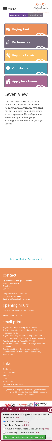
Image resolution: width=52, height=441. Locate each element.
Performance (29, 44)
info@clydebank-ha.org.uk (19, 299)
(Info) (10, 417)
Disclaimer (7, 369)
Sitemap (6, 375)
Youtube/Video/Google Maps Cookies (23, 428)
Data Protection (9, 372)
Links (5, 378)
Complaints (29, 70)
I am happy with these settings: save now (24, 437)
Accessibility (8, 381)
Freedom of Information (13, 384)
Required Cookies (13, 421)
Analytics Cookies (13, 425)
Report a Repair (29, 57)
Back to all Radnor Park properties (26, 259)
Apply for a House (29, 83)
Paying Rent (29, 31)
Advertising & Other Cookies (18, 432)
